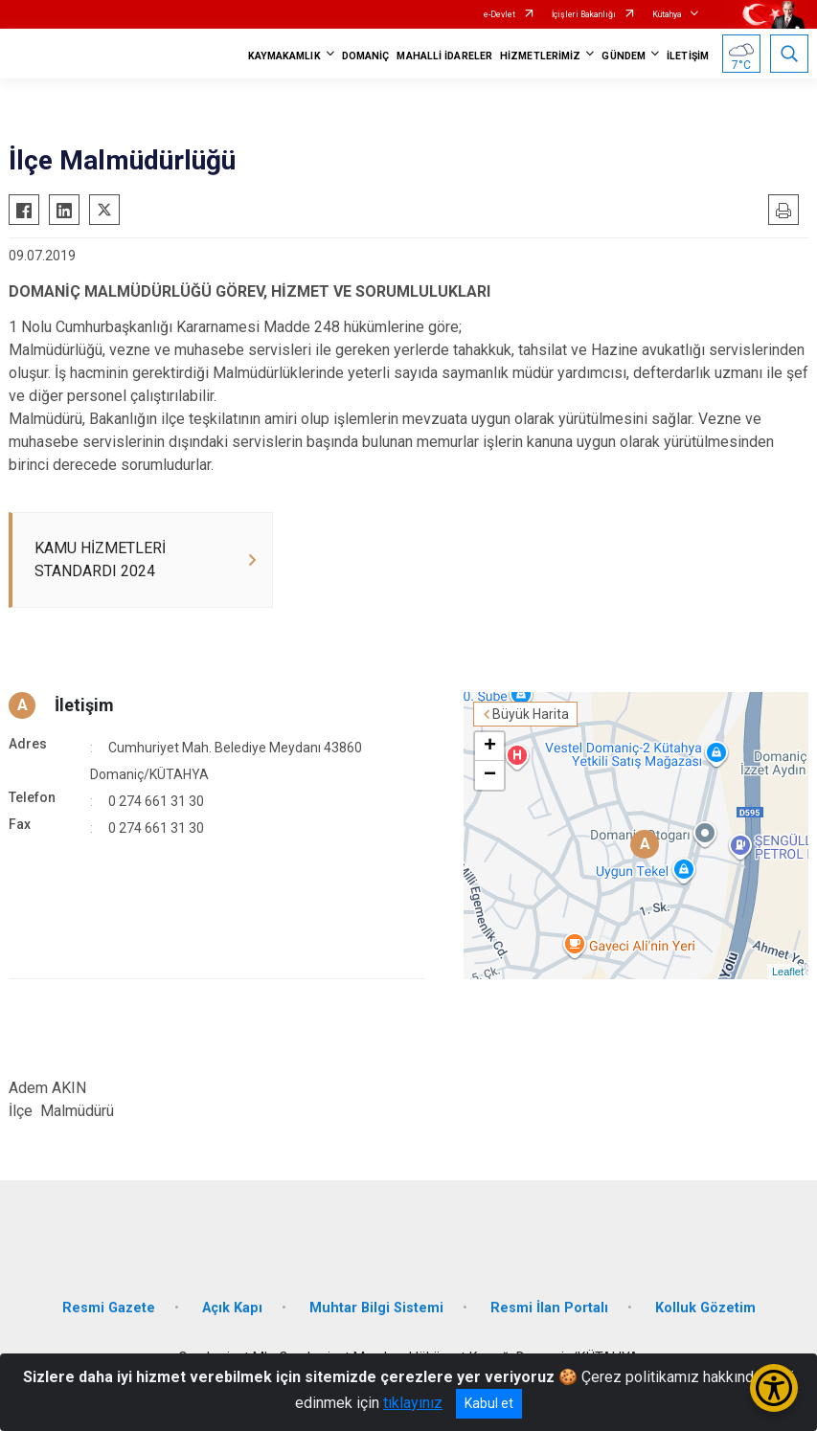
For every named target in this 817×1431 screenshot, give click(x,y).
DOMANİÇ (366, 56)
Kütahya (667, 14)
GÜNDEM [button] (623, 56)
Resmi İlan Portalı (549, 1308)
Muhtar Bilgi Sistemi (376, 1308)
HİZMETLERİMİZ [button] (540, 56)
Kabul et (489, 1403)
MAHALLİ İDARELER (444, 56)
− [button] (490, 775)
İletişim (84, 705)
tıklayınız (413, 1403)
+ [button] (490, 746)
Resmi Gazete (108, 1308)
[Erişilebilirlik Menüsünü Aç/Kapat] (774, 1388)
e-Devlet (499, 14)
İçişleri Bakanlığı (584, 14)
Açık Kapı (232, 1308)
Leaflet (788, 971)
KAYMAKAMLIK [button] (284, 56)
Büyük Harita (530, 714)
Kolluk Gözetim (705, 1308)
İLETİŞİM (688, 56)
